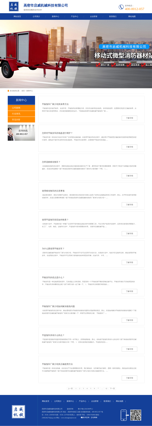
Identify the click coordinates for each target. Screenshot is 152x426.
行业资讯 (16, 114)
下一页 (112, 388)
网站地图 (132, 16)
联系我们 (113, 16)
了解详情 (129, 118)
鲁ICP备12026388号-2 (85, 409)
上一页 (70, 388)
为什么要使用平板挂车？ (53, 248)
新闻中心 (55, 16)
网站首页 (17, 16)
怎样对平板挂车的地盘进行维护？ (57, 133)
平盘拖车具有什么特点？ (53, 335)
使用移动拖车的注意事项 (53, 191)
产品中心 (74, 16)
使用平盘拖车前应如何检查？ (55, 220)
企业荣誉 (93, 16)
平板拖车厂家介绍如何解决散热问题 (58, 306)
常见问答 (16, 119)
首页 (23, 91)
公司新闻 (16, 108)
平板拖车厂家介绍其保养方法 (55, 104)
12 (106, 388)
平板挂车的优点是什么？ (53, 277)
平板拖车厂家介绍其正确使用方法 (57, 364)
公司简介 (36, 16)
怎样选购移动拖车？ (51, 162)
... (102, 388)
